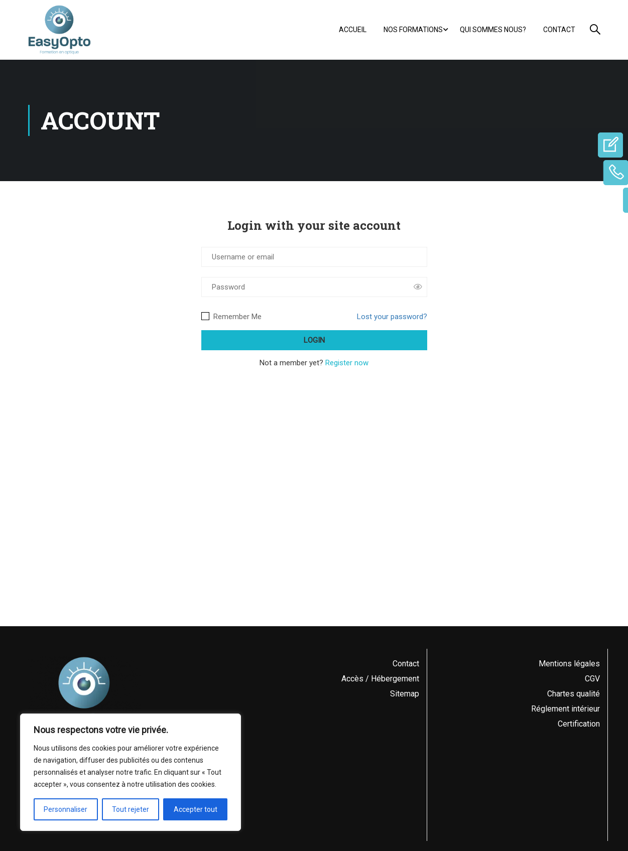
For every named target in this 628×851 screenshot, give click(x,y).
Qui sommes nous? (493, 30)
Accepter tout (195, 809)
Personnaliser (65, 809)
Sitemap (404, 693)
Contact (559, 30)
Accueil (352, 30)
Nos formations (413, 30)
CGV (592, 678)
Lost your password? (392, 316)
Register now (346, 362)
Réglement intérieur (565, 709)
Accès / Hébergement (380, 678)
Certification (579, 724)
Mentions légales (569, 663)
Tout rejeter (130, 809)
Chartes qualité (573, 693)
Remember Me (231, 316)
